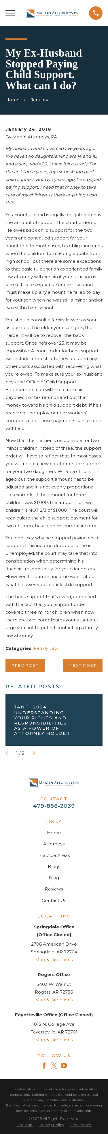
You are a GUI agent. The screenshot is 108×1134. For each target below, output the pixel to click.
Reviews (54, 889)
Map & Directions (54, 959)
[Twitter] (54, 1065)
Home (54, 832)
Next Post (83, 665)
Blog (54, 877)
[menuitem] (24, 1125)
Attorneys (54, 844)
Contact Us (54, 900)
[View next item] (32, 753)
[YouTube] (64, 1065)
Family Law (46, 648)
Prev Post (25, 665)
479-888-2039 (54, 806)
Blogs (54, 866)
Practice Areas (54, 855)
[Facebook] (44, 1065)
